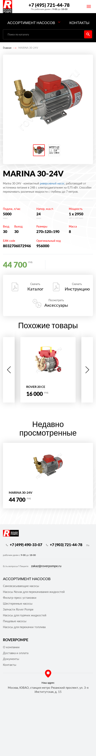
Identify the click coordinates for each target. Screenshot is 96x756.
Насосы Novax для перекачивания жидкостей (34, 592)
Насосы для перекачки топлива (24, 627)
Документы (11, 659)
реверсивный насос (52, 183)
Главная (7, 48)
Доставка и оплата (15, 653)
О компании (11, 647)
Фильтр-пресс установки (19, 597)
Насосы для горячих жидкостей (24, 615)
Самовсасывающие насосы (21, 586)
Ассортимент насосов (31, 22)
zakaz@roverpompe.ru (46, 566)
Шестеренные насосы (17, 603)
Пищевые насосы (14, 621)
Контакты (79, 22)
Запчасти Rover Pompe (18, 609)
